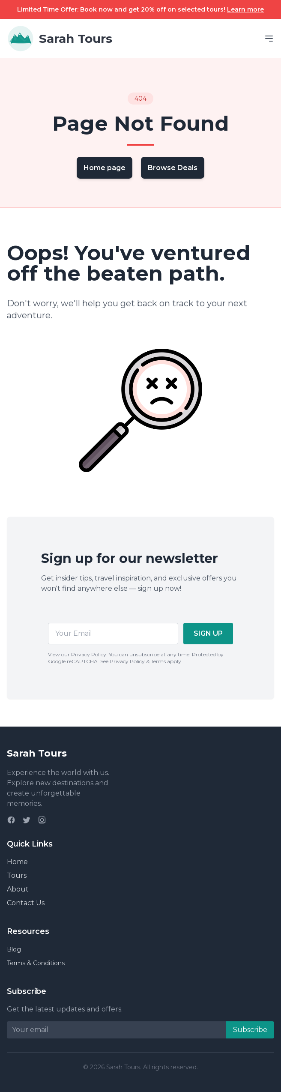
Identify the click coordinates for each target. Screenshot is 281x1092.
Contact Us (26, 903)
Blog (14, 949)
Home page (105, 168)
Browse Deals (172, 168)
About (18, 889)
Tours (17, 875)
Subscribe (250, 1030)
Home (17, 862)
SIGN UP (208, 633)
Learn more (245, 9)
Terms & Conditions (36, 963)
